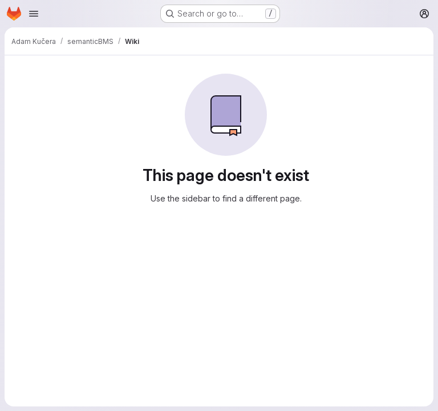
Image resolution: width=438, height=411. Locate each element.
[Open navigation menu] (34, 14)
